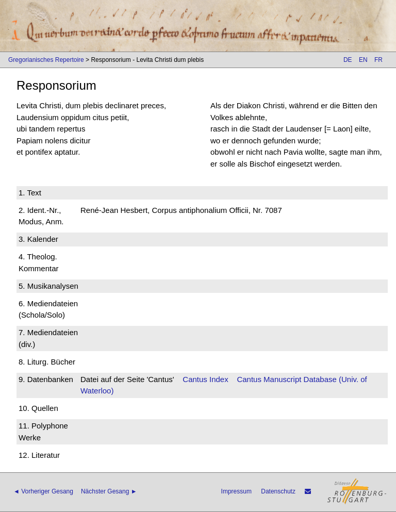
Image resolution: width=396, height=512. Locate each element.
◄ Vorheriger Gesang (43, 491)
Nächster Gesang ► (109, 491)
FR (378, 59)
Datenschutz (278, 491)
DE (347, 59)
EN (363, 59)
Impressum (236, 491)
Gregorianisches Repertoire (46, 59)
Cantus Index (205, 379)
